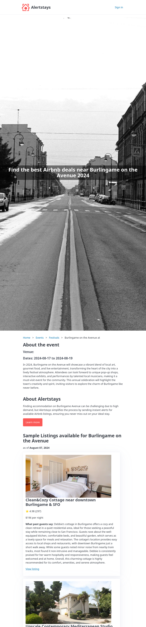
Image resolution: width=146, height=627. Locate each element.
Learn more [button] (33, 422)
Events (40, 337)
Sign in (119, 7)
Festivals (54, 337)
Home (26, 337)
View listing (32, 569)
